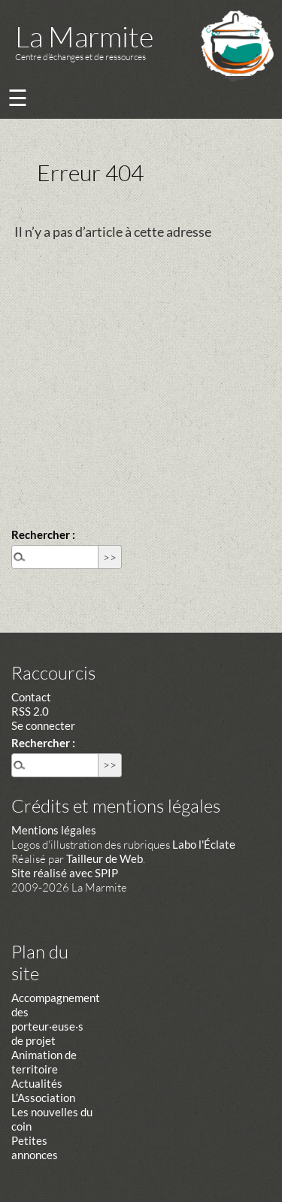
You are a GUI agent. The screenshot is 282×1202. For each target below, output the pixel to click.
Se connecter (43, 725)
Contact (31, 697)
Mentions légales (53, 830)
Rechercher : (43, 534)
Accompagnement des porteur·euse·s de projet (55, 1019)
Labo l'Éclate (203, 844)
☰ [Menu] (18, 97)
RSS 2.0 (30, 711)
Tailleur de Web (104, 858)
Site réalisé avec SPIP (64, 873)
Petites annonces (34, 1147)
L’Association (43, 1097)
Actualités (36, 1083)
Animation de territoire (44, 1062)
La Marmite (84, 36)
